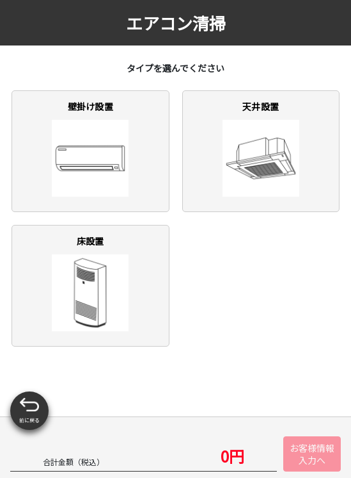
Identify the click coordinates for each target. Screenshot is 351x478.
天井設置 (260, 148)
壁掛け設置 (90, 148)
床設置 (90, 283)
